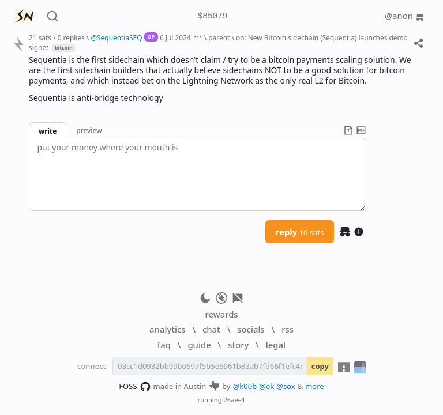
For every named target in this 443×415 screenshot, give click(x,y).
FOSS (135, 387)
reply (300, 231)
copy (320, 366)
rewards (221, 314)
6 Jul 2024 (175, 37)
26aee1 (234, 399)
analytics (167, 329)
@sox (285, 386)
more (314, 386)
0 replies (71, 37)
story (238, 344)
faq (164, 344)
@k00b (245, 386)
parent (219, 37)
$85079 (213, 16)
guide (199, 344)
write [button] (48, 130)
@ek (266, 386)
